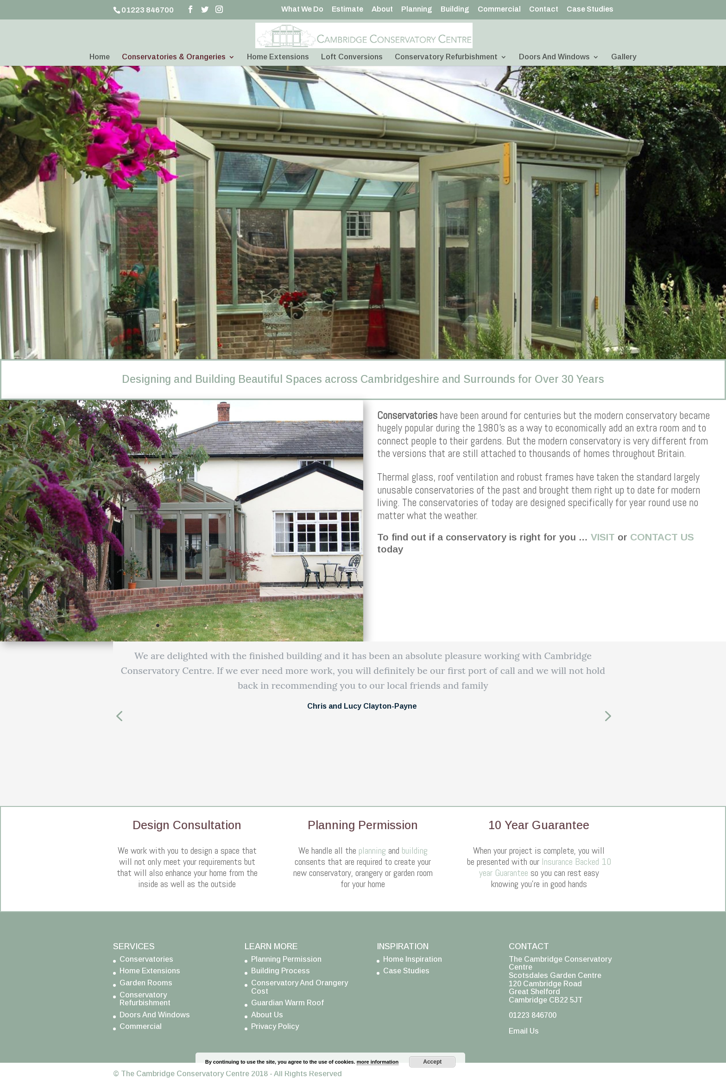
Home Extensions (278, 57)
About (382, 9)
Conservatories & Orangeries (174, 57)
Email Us (524, 1031)
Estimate (347, 9)
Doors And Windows (554, 57)
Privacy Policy (275, 1026)
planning (372, 850)
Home (99, 57)
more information (377, 1062)
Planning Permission (286, 959)
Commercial (499, 9)
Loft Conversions (352, 57)
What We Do (302, 9)
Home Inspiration (412, 959)
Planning (416, 9)
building (415, 850)
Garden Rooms (146, 983)
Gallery (624, 57)
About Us (267, 1015)
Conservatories (146, 959)
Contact (543, 9)
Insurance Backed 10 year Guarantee (545, 867)
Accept (432, 1062)
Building (455, 9)
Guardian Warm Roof (287, 1003)
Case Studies (590, 9)
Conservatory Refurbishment (446, 57)
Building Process (280, 971)
